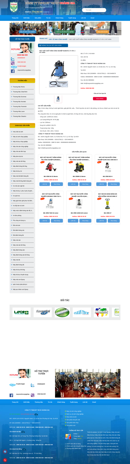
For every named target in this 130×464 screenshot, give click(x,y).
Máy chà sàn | (116, 432)
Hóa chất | (100, 449)
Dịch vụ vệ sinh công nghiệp (65, 31)
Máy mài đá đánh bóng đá (19, 176)
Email (92, 18)
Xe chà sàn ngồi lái (17, 186)
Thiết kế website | (92, 432)
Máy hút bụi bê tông (18, 269)
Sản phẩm (38, 18)
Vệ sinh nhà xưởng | (110, 446)
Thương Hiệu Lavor (18, 111)
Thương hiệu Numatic (18, 101)
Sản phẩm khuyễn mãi (72, 420)
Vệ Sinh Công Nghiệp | (105, 432)
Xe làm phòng (16, 215)
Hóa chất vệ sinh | (100, 438)
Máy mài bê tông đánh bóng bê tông (21, 181)
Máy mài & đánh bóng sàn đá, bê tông (21, 211)
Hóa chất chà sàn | (93, 440)
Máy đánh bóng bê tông (19, 166)
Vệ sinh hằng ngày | (104, 443)
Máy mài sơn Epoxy (18, 279)
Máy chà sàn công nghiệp (19, 146)
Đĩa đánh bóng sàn (17, 230)
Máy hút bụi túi (16, 171)
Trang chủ (15, 18)
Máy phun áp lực (17, 156)
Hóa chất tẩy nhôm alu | (94, 452)
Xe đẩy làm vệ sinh (17, 205)
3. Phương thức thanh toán (73, 448)
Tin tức (48, 18)
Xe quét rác (15, 196)
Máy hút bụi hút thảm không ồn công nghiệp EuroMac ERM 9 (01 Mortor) (79, 159)
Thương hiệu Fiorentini (19, 106)
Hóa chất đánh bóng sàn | (111, 449)
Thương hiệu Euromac (18, 96)
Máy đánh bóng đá (17, 264)
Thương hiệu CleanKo (18, 116)
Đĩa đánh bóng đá (17, 235)
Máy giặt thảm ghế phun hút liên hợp (21, 201)
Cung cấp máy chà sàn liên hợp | (100, 455)
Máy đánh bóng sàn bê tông (20, 255)
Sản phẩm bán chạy (71, 422)
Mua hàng (99, 98)
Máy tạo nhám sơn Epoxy (19, 289)
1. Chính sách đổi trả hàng (73, 443)
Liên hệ (83, 18)
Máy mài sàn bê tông (18, 161)
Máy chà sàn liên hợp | (102, 435)
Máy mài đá (15, 260)
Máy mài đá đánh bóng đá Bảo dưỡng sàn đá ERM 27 (107, 195)
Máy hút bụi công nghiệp (19, 141)
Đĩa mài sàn (15, 225)
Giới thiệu (26, 18)
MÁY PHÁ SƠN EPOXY (19, 284)
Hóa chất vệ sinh (103, 31)
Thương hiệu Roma (18, 87)
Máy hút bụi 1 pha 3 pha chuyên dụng (21, 191)
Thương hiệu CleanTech (19, 91)
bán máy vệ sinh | (107, 452)
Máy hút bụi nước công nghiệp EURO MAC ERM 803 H (107, 159)
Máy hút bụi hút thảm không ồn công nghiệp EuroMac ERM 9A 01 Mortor (50, 159)
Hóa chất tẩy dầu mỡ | (106, 440)
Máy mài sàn (16, 240)
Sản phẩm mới (70, 425)
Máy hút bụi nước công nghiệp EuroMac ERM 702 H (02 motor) (51, 195)
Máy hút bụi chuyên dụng (19, 274)
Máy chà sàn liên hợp (18, 151)
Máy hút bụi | (91, 435)
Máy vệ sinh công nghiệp (27, 31)
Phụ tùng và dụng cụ (18, 220)
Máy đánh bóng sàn (18, 250)
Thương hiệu (39, 402)
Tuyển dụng (72, 18)
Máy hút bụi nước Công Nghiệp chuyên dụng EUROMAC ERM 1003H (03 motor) (79, 195)
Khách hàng (59, 18)
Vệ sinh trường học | (98, 446)
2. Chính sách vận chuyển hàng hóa (75, 446)
